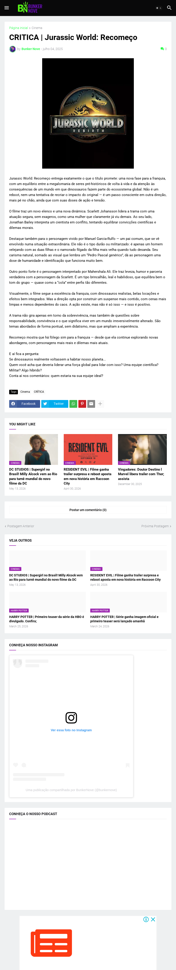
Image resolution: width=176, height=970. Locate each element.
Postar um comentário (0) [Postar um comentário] (88, 510)
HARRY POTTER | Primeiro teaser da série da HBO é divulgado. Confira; (46, 619)
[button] (6, 8)
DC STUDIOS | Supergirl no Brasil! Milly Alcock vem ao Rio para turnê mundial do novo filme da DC (33, 476)
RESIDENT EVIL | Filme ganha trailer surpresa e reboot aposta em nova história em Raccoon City (87, 476)
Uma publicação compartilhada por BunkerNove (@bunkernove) (71, 790)
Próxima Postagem (155, 526)
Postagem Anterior (20, 526)
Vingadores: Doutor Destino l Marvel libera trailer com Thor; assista (141, 474)
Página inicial (18, 28)
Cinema (37, 28)
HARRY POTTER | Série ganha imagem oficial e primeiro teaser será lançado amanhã (124, 619)
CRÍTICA (39, 391)
